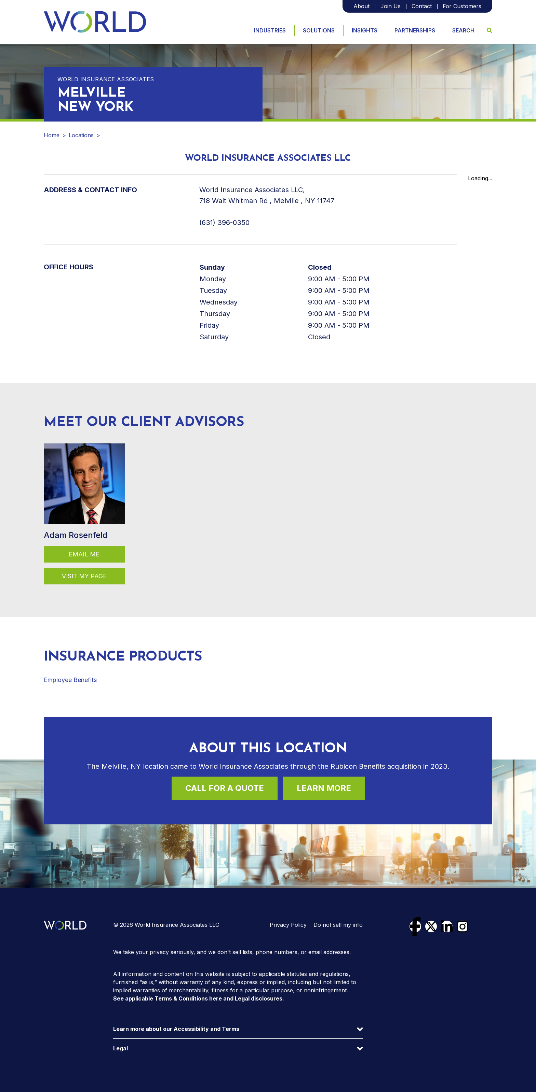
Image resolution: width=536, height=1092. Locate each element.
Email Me (84, 554)
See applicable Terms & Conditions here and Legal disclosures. (198, 998)
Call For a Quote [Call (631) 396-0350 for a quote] (224, 788)
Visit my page (84, 576)
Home (51, 135)
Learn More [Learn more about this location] (324, 788)
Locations (81, 135)
